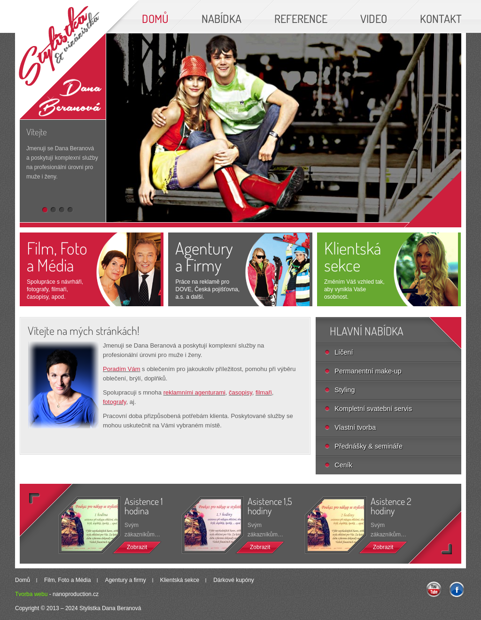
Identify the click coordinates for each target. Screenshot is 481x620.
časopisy (240, 392)
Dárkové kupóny (233, 580)
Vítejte (36, 132)
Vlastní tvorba (355, 427)
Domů (22, 580)
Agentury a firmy (125, 580)
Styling (344, 390)
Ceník (343, 465)
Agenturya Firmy (204, 256)
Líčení (343, 352)
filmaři (264, 392)
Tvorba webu (31, 594)
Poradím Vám (121, 368)
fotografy (114, 401)
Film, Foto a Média (57, 256)
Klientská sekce (352, 256)
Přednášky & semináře (368, 446)
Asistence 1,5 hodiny (270, 506)
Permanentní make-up (367, 371)
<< (53, 517)
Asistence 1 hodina (143, 506)
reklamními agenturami (194, 392)
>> (427, 530)
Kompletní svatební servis (373, 408)
